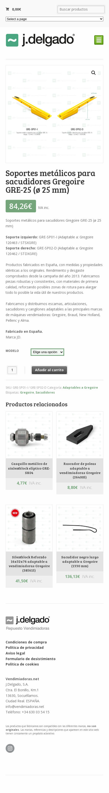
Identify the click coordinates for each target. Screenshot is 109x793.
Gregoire (27, 392)
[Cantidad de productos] (12, 370)
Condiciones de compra (26, 642)
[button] (93, 72)
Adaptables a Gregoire (80, 387)
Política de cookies (22, 664)
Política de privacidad (25, 647)
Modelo (12, 351)
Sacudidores (45, 392)
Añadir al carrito (49, 370)
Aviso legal (15, 653)
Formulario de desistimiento (31, 658)
